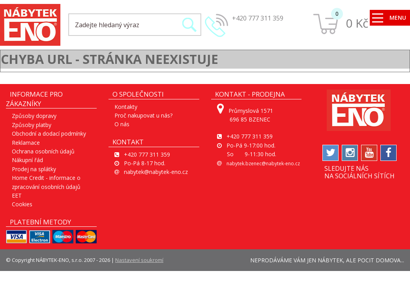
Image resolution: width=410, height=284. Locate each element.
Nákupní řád (27, 160)
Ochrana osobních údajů (43, 151)
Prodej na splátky (34, 169)
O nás (121, 124)
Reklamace (26, 142)
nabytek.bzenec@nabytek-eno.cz (263, 163)
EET (17, 195)
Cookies (22, 204)
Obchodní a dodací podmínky (49, 133)
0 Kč (357, 23)
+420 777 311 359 (257, 18)
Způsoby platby (31, 125)
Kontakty (125, 106)
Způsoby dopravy (34, 116)
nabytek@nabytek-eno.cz (156, 172)
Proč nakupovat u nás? (143, 115)
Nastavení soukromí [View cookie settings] (139, 259)
